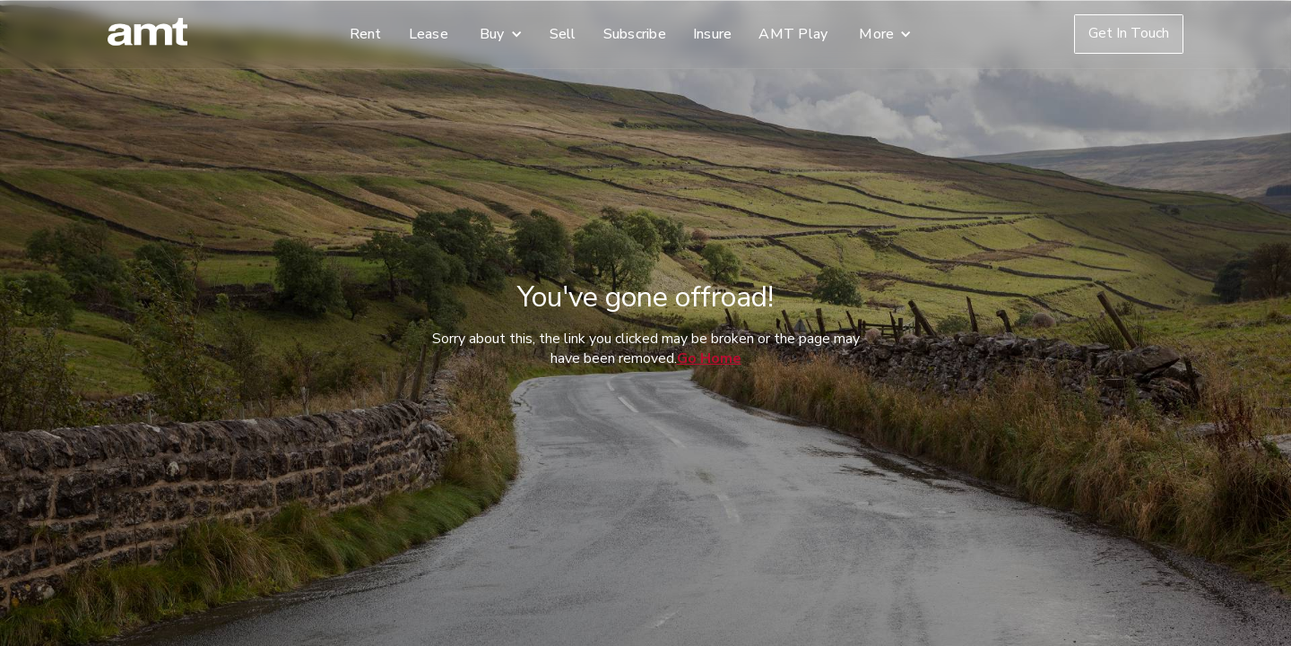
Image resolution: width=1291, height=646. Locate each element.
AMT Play (792, 34)
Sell (563, 34)
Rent (366, 34)
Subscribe (634, 34)
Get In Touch (1128, 33)
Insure (712, 34)
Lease (428, 34)
